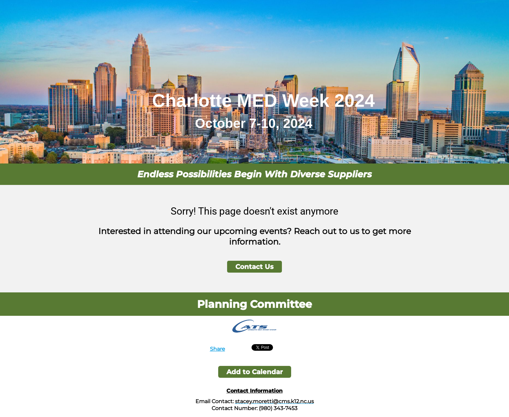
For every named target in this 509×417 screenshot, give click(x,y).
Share (217, 349)
